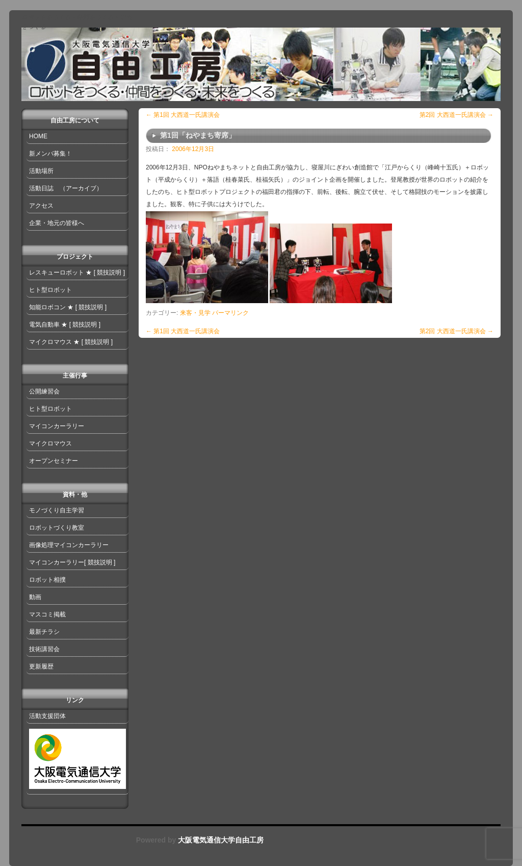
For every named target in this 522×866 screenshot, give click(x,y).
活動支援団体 (47, 716)
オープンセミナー (53, 460)
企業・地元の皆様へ (56, 223)
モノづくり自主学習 (56, 510)
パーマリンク (230, 312)
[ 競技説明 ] (109, 272)
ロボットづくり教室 (56, 527)
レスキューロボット (56, 272)
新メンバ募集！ (50, 153)
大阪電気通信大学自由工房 (220, 840)
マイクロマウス (50, 341)
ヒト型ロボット (50, 289)
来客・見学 (195, 312)
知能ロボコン (47, 307)
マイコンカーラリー (56, 426)
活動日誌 (41, 188)
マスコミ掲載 (47, 614)
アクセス (41, 205)
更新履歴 (41, 666)
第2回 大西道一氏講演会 (456, 114)
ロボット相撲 (47, 579)
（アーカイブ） (81, 188)
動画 (35, 597)
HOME (38, 136)
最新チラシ (44, 631)
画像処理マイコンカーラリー (69, 545)
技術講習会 (44, 649)
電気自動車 (44, 324)
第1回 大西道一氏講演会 (183, 114)
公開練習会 (44, 391)
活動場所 (41, 171)
